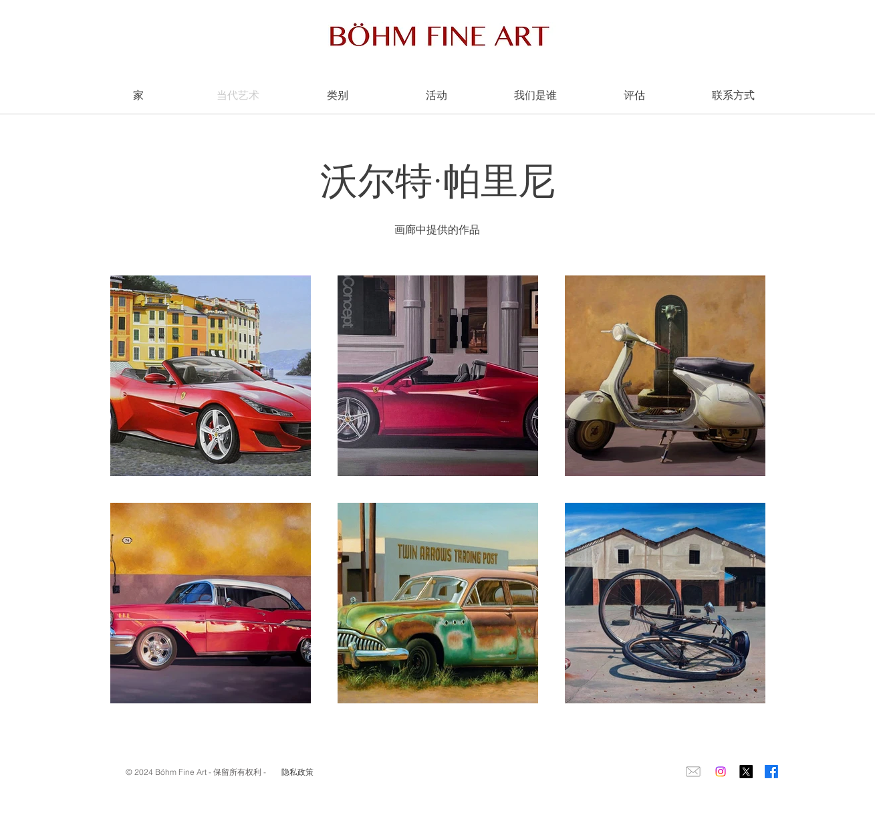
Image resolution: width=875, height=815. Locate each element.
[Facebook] (771, 771)
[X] (746, 771)
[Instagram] (720, 771)
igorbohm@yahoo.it (165, 794)
